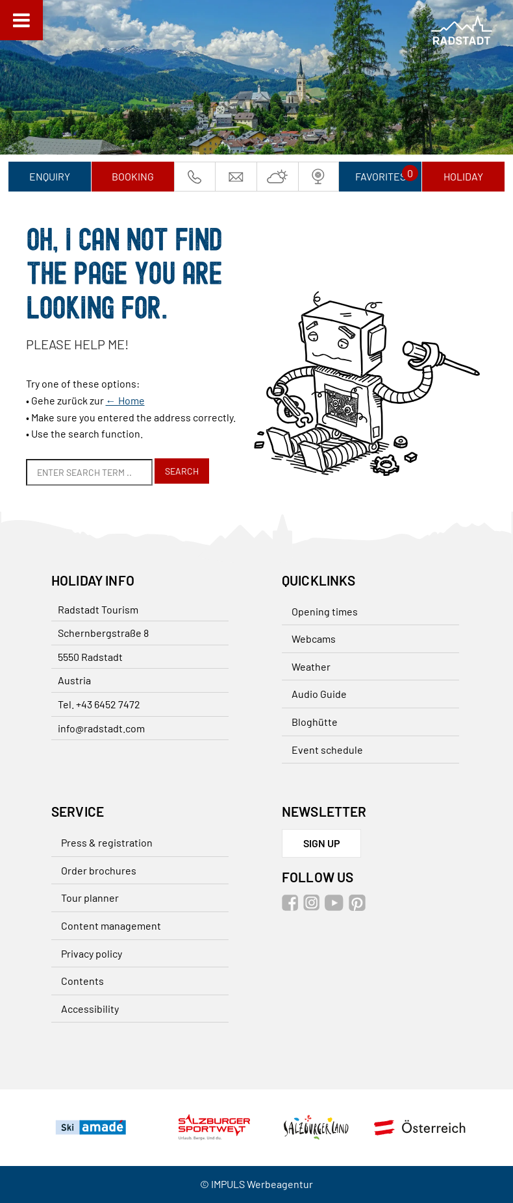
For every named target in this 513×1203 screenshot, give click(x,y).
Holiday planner (463, 181)
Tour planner (90, 897)
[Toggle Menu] (21, 20)
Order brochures (98, 870)
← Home (125, 400)
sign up (321, 843)
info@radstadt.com (101, 728)
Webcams (314, 638)
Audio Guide (319, 694)
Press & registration (107, 842)
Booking (133, 176)
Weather (311, 666)
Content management (111, 925)
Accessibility (90, 1008)
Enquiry (49, 176)
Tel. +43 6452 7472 (99, 704)
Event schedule (327, 749)
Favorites (380, 176)
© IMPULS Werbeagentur (256, 1184)
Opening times (325, 611)
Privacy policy (91, 953)
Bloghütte (315, 721)
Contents (82, 980)
